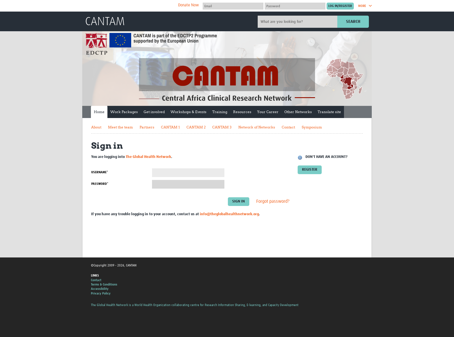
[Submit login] (340, 6)
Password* (99, 183)
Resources (242, 112)
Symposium (312, 127)
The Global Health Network (128, 5)
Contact (288, 127)
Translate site (329, 112)
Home (99, 112)
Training (219, 112)
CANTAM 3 (222, 127)
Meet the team (120, 127)
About (96, 127)
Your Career (268, 112)
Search (353, 21)
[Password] (295, 6)
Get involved (154, 112)
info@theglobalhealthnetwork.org (229, 214)
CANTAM (105, 22)
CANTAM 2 (196, 127)
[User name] (233, 6)
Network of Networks (256, 127)
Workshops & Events (188, 112)
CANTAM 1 (170, 127)
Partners (147, 127)
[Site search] (298, 22)
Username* (99, 172)
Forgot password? (273, 201)
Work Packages (124, 112)
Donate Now (188, 5)
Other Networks (298, 112)
